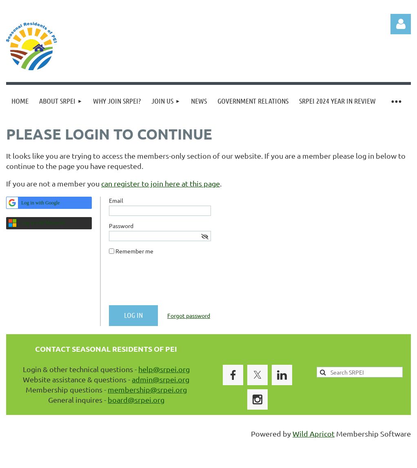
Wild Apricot (314, 433)
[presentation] (171, 283)
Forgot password (188, 315)
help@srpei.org (164, 369)
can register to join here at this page (160, 183)
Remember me (134, 251)
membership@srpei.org (147, 389)
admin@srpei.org (160, 379)
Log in (400, 24)
